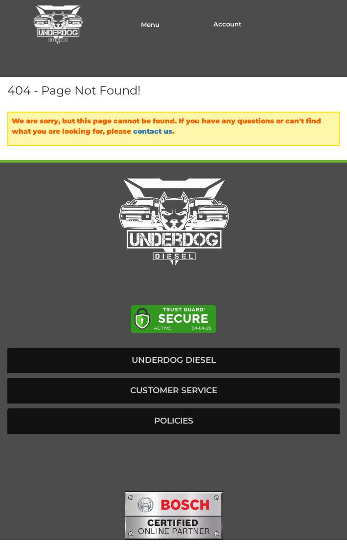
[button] (173, 360)
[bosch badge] (174, 515)
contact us (152, 131)
